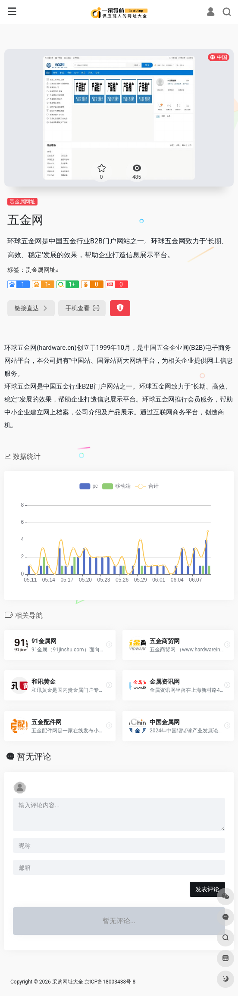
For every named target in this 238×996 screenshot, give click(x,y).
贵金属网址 (22, 202)
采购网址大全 (67, 982)
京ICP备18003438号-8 (110, 982)
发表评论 (207, 889)
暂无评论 (34, 756)
